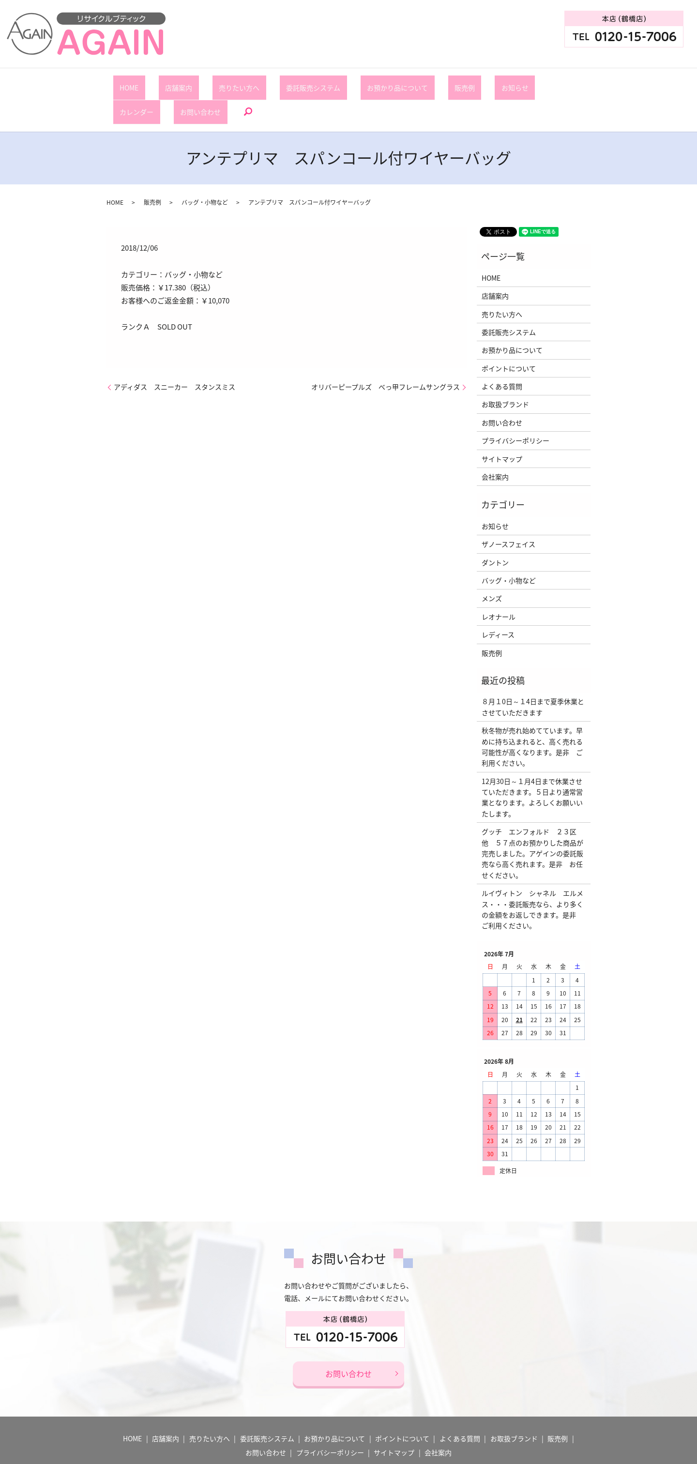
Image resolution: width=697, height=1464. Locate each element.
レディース (498, 600)
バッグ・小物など (205, 168)
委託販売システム (273, 82)
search (571, 83)
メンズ (492, 565)
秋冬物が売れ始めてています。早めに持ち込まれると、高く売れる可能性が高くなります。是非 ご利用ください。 (532, 713)
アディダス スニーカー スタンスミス (174, 353)
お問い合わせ (530, 82)
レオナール (498, 583)
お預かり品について (344, 82)
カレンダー (480, 82)
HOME (128, 82)
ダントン (495, 528)
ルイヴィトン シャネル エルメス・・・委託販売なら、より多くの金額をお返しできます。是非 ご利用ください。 (532, 875)
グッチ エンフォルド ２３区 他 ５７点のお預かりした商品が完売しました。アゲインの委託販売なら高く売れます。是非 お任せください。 (532, 819)
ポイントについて (509, 334)
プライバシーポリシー (515, 407)
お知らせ (435, 82)
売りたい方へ (212, 82)
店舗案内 (164, 82)
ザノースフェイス (508, 510)
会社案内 (495, 443)
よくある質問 (502, 352)
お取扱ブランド (505, 371)
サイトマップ (502, 425)
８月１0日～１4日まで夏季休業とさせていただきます (533, 673)
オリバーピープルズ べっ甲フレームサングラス (385, 353)
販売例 (398, 82)
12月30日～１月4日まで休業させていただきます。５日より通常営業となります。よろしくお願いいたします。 (532, 763)
